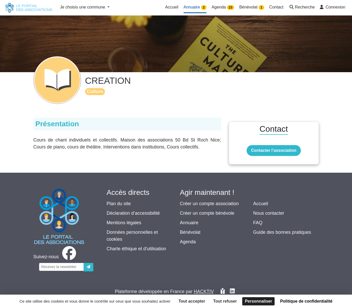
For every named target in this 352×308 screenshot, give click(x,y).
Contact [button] (276, 7)
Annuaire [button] (195, 7)
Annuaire (189, 222)
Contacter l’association (273, 150)
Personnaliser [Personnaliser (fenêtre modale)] (258, 301)
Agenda (188, 241)
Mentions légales (124, 222)
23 (230, 7)
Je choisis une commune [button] (83, 7)
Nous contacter (268, 213)
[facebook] (55, 256)
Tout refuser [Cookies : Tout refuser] (225, 301)
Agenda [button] (223, 7)
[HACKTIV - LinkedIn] (232, 291)
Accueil (260, 203)
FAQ (258, 222)
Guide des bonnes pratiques (282, 232)
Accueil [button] (171, 7)
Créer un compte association (209, 203)
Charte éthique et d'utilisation (136, 248)
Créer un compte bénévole (207, 213)
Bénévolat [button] (251, 7)
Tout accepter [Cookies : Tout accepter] (191, 301)
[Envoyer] (88, 267)
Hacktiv (204, 291)
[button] (301, 7)
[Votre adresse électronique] (61, 267)
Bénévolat (190, 232)
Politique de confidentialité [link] (306, 301)
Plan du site (119, 203)
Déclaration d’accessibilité (133, 213)
